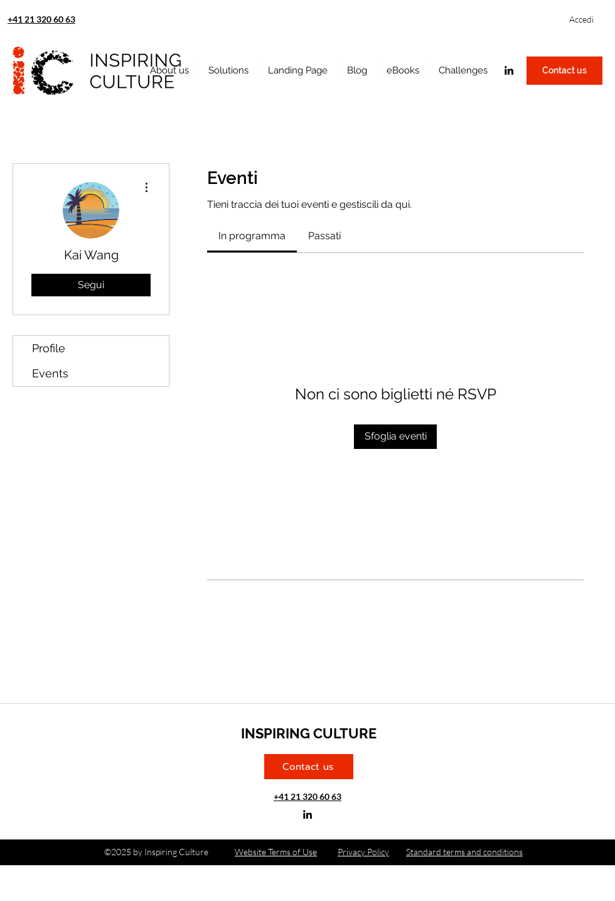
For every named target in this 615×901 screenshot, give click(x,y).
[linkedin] (509, 70)
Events (50, 373)
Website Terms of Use (276, 851)
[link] (252, 236)
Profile (48, 348)
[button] (403, 70)
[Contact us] (564, 71)
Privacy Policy (363, 851)
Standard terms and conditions (464, 851)
